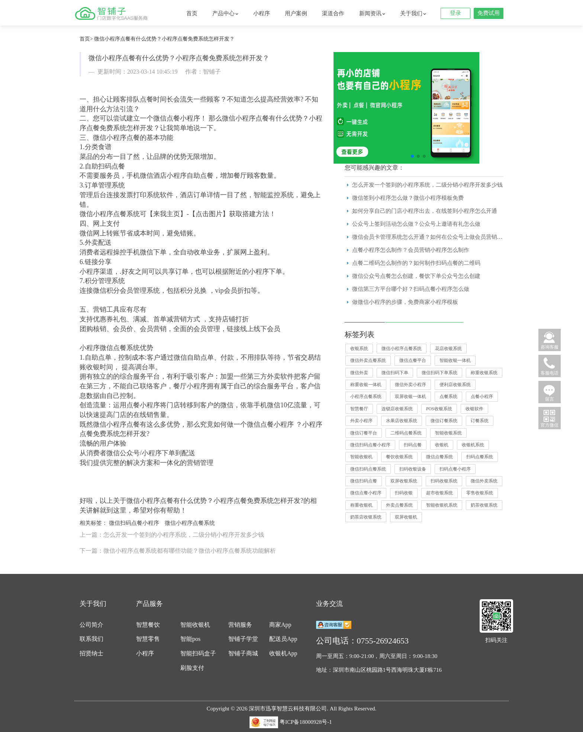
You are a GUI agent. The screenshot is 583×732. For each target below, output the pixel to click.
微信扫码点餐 (363, 481)
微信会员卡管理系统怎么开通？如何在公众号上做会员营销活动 (430, 237)
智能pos (190, 639)
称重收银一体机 (365, 384)
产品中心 (225, 13)
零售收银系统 (479, 492)
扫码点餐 (413, 444)
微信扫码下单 (394, 372)
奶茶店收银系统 (365, 517)
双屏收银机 (406, 517)
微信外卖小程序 (410, 384)
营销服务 (240, 625)
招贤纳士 (91, 653)
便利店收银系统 (455, 384)
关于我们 (413, 13)
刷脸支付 (192, 668)
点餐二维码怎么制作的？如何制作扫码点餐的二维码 (416, 263)
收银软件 (474, 408)
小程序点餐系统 (365, 396)
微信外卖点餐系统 (368, 360)
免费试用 (488, 13)
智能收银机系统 (441, 505)
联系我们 (91, 639)
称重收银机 (361, 505)
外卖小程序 (361, 420)
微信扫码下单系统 (439, 372)
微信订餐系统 (444, 420)
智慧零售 (148, 639)
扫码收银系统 (444, 481)
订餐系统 (480, 420)
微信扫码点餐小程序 (134, 523)
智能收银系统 (448, 433)
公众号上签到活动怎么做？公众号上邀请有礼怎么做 (416, 224)
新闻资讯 (372, 13)
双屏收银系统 (403, 481)
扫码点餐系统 (479, 456)
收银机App (283, 653)
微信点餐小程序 (365, 492)
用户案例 (296, 13)
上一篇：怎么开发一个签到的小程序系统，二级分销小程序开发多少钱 (172, 535)
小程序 (261, 13)
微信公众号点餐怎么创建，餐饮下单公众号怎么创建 (416, 276)
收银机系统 (473, 444)
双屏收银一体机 (410, 396)
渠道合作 (333, 13)
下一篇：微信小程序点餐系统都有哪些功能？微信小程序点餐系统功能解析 (178, 551)
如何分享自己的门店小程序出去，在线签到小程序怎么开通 (424, 211)
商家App (280, 625)
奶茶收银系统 (484, 505)
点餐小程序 (482, 396)
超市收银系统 (439, 492)
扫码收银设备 (412, 469)
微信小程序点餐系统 (190, 523)
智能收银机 (361, 456)
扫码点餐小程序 (455, 469)
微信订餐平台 (363, 433)
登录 (455, 13)
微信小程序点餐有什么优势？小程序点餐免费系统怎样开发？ (164, 39)
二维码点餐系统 (406, 433)
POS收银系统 (439, 408)
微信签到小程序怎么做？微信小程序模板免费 (408, 198)
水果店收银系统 (401, 420)
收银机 (441, 444)
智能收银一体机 (455, 360)
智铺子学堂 (243, 639)
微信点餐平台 (412, 360)
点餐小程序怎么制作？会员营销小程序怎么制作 (410, 250)
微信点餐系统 (439, 456)
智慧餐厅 (359, 408)
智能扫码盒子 (198, 653)
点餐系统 (448, 396)
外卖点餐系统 (399, 505)
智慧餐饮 (148, 625)
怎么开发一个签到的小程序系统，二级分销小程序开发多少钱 (427, 185)
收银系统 (359, 348)
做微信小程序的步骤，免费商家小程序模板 (405, 302)
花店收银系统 (448, 348)
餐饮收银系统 (399, 456)
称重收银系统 (484, 372)
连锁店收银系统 (397, 408)
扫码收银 (404, 492)
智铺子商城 (243, 653)
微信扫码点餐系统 (368, 469)
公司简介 (91, 625)
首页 (191, 13)
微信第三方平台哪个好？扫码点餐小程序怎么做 (410, 289)
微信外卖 (359, 372)
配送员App (283, 639)
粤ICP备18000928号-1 (306, 722)
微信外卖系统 (484, 481)
